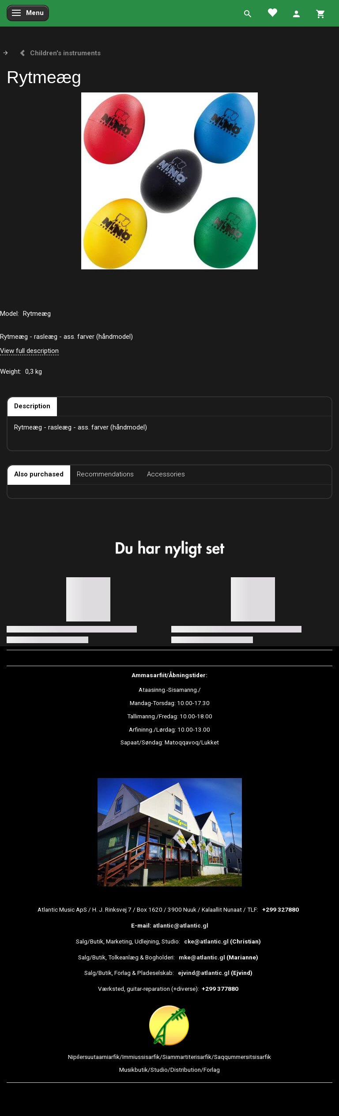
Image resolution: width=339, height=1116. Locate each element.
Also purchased (39, 474)
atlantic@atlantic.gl (180, 925)
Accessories (166, 474)
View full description (29, 351)
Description (32, 406)
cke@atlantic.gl (206, 941)
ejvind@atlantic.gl (204, 972)
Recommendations (105, 474)
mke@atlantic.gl (202, 957)
